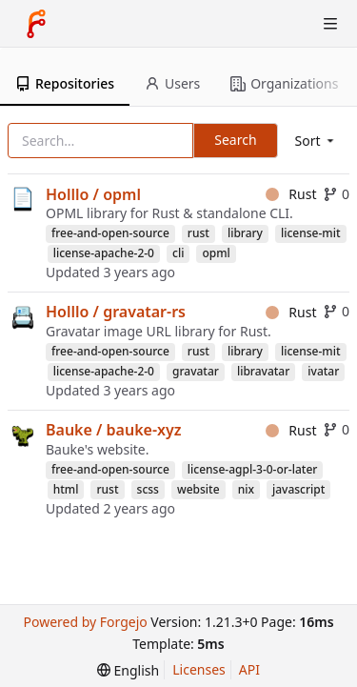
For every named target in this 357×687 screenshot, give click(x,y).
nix (246, 489)
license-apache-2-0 (103, 253)
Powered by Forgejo (85, 622)
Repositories (64, 83)
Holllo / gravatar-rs (116, 311)
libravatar (263, 371)
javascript (298, 489)
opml (215, 253)
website (198, 489)
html (66, 489)
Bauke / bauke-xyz (114, 429)
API (249, 669)
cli (178, 253)
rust (198, 233)
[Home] (36, 24)
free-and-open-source (110, 233)
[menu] (316, 140)
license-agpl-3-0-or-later (253, 469)
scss (148, 489)
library (245, 233)
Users (172, 83)
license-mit (311, 233)
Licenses (199, 669)
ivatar (323, 371)
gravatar (195, 371)
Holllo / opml (93, 194)
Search (235, 140)
